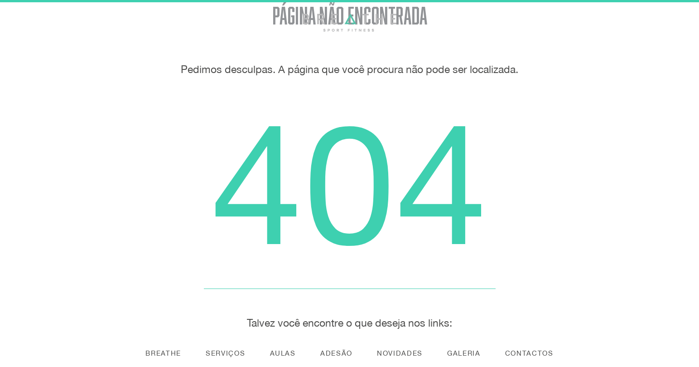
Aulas (283, 353)
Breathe (163, 353)
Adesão (336, 353)
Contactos (529, 353)
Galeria (464, 353)
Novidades (400, 353)
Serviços (225, 353)
